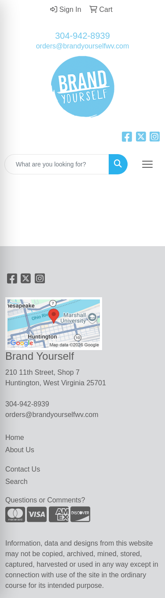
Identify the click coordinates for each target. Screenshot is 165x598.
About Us (19, 450)
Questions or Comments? (45, 500)
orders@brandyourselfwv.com (82, 46)
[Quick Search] (56, 164)
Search (16, 481)
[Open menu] (147, 164)
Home (14, 437)
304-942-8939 (82, 36)
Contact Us (22, 469)
